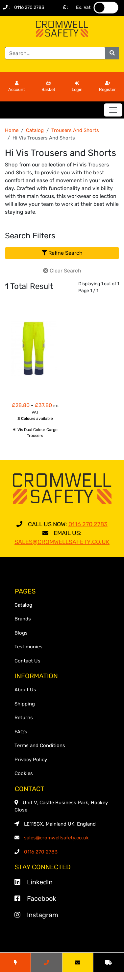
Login (77, 86)
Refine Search (62, 253)
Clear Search (62, 271)
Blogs (21, 633)
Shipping (24, 704)
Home (11, 130)
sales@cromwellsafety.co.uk (56, 838)
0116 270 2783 (29, 7)
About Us (25, 690)
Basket (48, 86)
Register (107, 86)
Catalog (35, 130)
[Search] (55, 53)
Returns (23, 718)
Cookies (23, 773)
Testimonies (28, 647)
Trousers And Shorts (75, 130)
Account (16, 86)
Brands (22, 619)
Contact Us (27, 661)
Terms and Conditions (39, 745)
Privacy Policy (30, 760)
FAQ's (20, 732)
